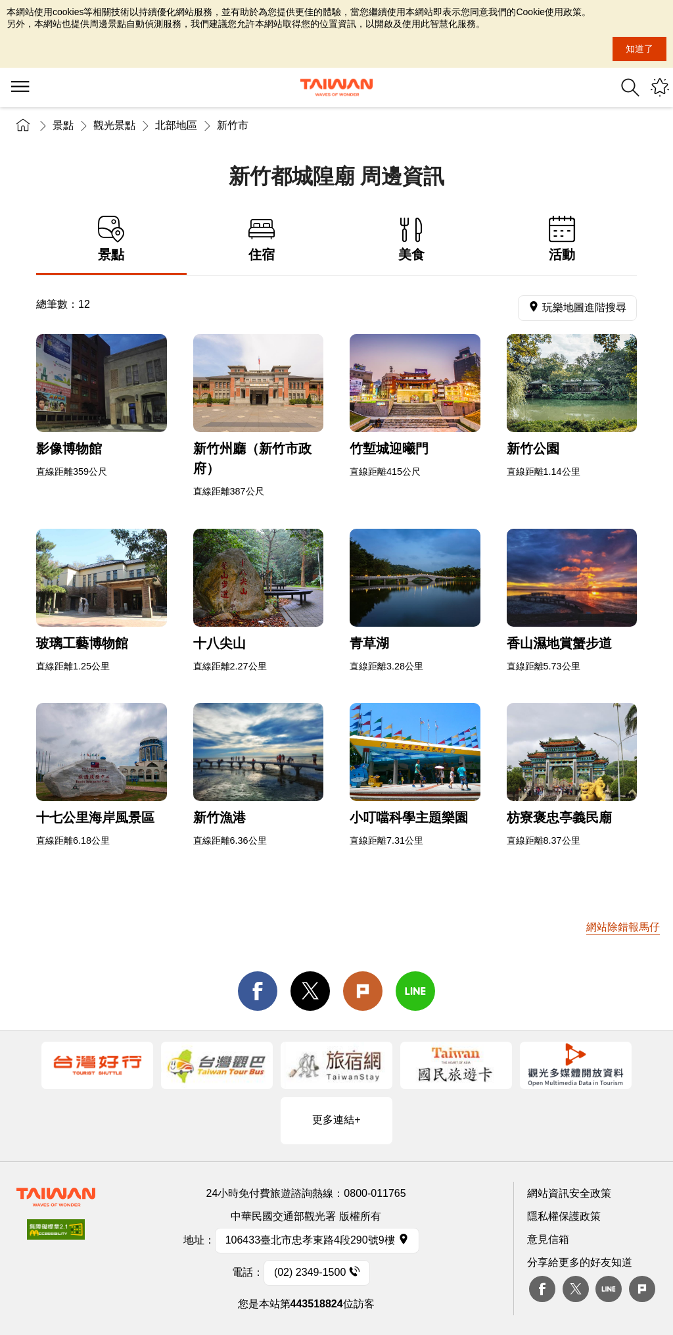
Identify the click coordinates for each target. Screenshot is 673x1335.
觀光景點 (114, 125)
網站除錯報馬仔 (623, 927)
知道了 (639, 48)
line (415, 991)
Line (608, 1289)
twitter (310, 991)
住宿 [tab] (262, 239)
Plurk (363, 991)
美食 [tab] (411, 239)
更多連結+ (336, 1119)
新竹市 (232, 125)
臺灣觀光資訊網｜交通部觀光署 (336, 87)
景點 (63, 125)
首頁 (23, 125)
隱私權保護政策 (564, 1216)
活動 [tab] (562, 239)
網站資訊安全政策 (569, 1193)
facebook (257, 991)
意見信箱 (548, 1239)
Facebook (542, 1289)
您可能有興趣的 (660, 87)
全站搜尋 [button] (630, 87)
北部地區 (176, 125)
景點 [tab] (111, 239)
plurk (642, 1289)
